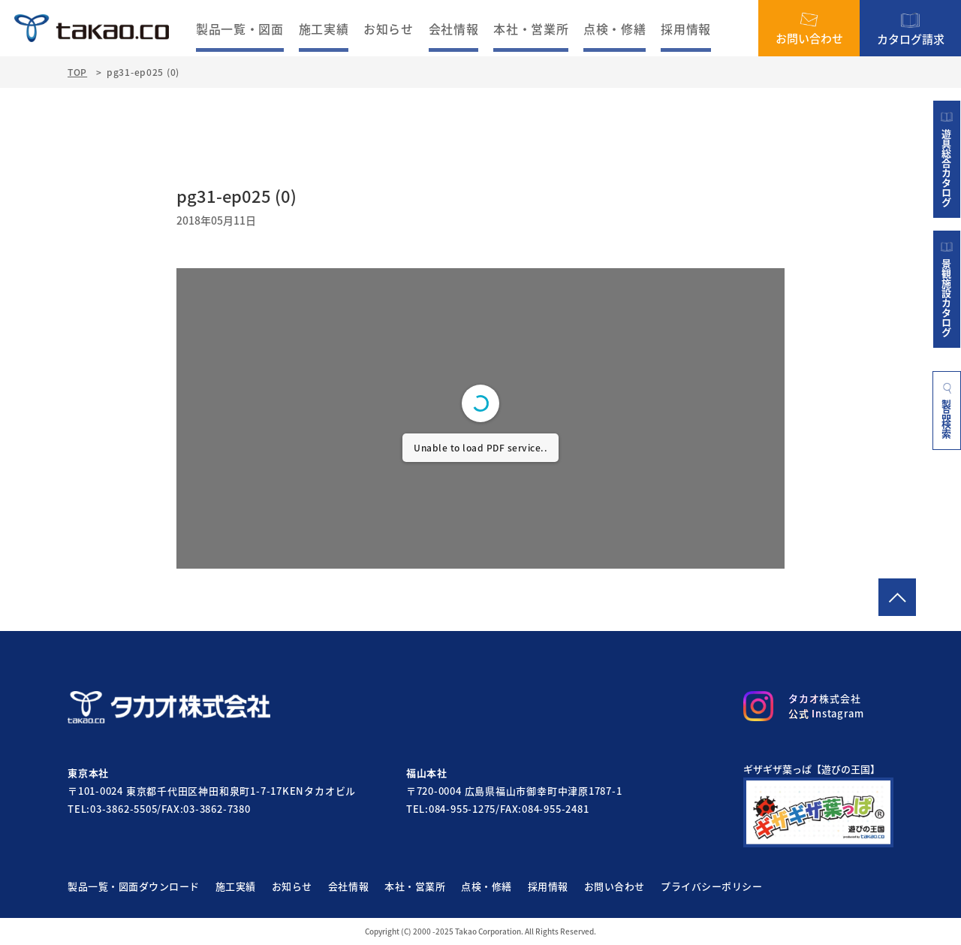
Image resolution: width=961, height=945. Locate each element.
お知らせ (388, 29)
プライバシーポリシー (711, 886)
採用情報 (686, 29)
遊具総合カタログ (947, 159)
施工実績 (324, 29)
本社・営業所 (530, 29)
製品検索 (947, 410)
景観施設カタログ (947, 289)
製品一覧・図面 (239, 29)
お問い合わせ (809, 28)
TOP (77, 72)
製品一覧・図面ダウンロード (134, 886)
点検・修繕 (614, 29)
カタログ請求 (910, 28)
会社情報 (454, 29)
